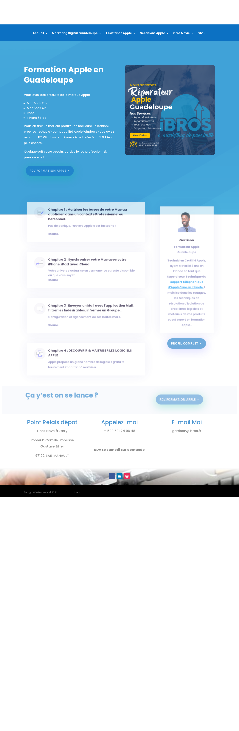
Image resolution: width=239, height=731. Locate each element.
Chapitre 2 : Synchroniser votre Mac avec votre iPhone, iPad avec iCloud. (87, 265)
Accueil (38, 33)
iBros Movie (181, 33)
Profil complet (185, 343)
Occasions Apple (152, 33)
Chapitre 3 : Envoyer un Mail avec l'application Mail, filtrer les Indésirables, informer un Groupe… (90, 311)
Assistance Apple (118, 33)
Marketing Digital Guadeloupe (75, 33)
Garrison (186, 253)
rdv (200, 33)
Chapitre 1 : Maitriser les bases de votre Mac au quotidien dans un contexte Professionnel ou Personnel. (87, 218)
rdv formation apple (49, 168)
